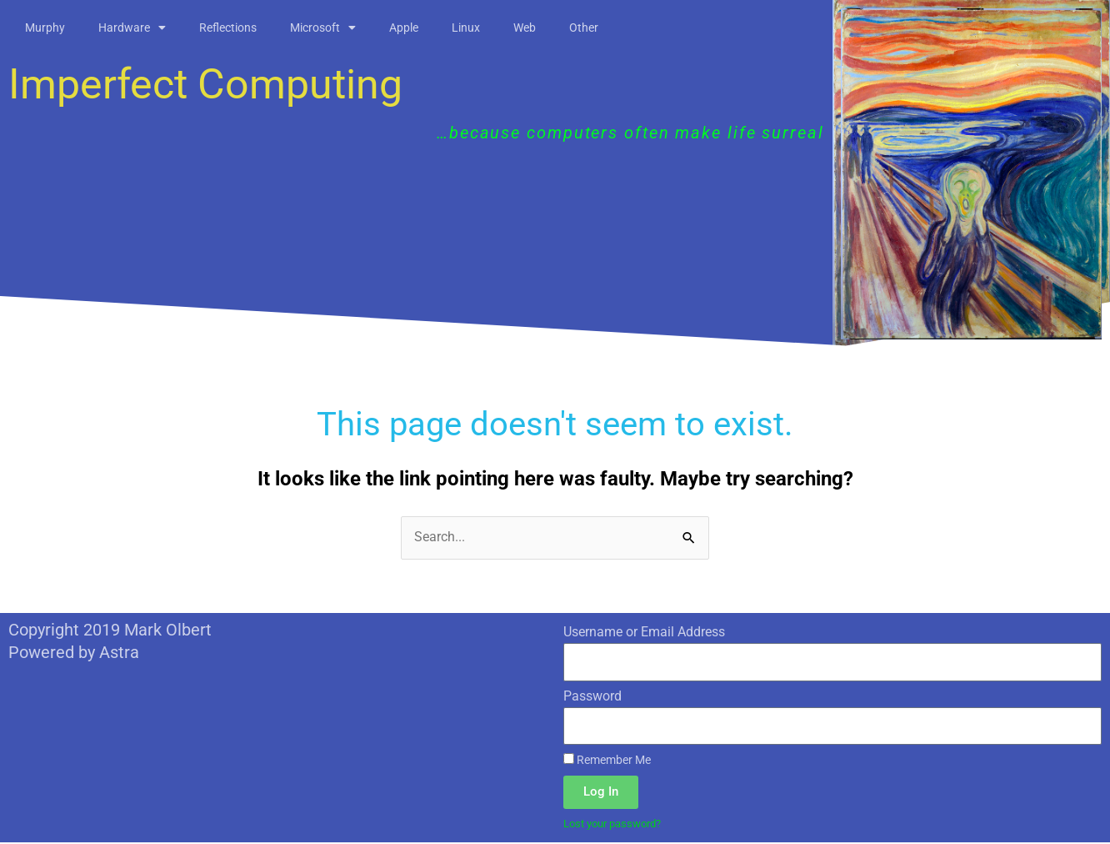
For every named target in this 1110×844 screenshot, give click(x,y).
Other (583, 27)
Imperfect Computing (205, 84)
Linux (466, 27)
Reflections (228, 27)
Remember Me (607, 760)
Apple (403, 27)
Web (524, 27)
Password (592, 696)
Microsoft (323, 27)
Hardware (132, 27)
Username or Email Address (644, 632)
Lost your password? (617, 824)
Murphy (45, 27)
